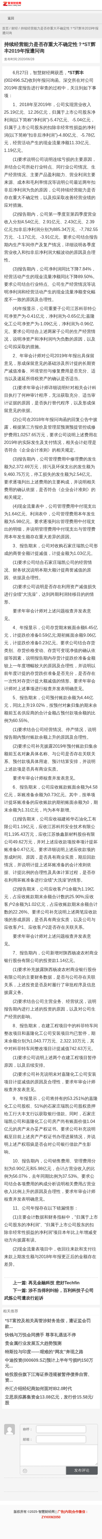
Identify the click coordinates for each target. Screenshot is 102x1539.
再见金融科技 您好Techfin (53, 1283)
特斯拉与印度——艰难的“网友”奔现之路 (44, 1351)
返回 (8, 18)
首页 (5, 28)
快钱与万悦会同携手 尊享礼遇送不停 (40, 1335)
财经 (14, 28)
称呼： (54, 1429)
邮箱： (54, 1439)
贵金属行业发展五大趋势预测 (33, 1343)
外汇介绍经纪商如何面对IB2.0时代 (38, 1388)
